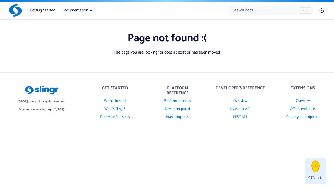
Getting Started (42, 10)
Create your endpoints (302, 117)
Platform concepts (177, 101)
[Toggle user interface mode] (322, 10)
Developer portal (177, 109)
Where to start (115, 101)
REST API (240, 117)
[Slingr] (14, 10)
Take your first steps (115, 117)
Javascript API (240, 109)
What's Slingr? (114, 109)
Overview (240, 101)
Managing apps (177, 117)
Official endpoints (303, 109)
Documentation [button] (78, 10)
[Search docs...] (271, 10)
